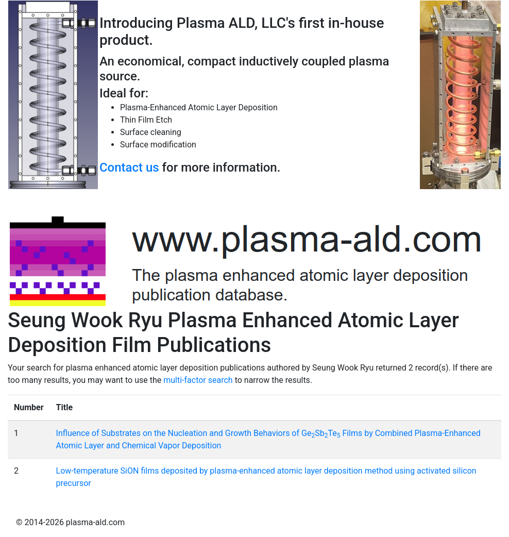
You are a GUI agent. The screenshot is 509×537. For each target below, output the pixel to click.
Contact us (129, 167)
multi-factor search (197, 380)
